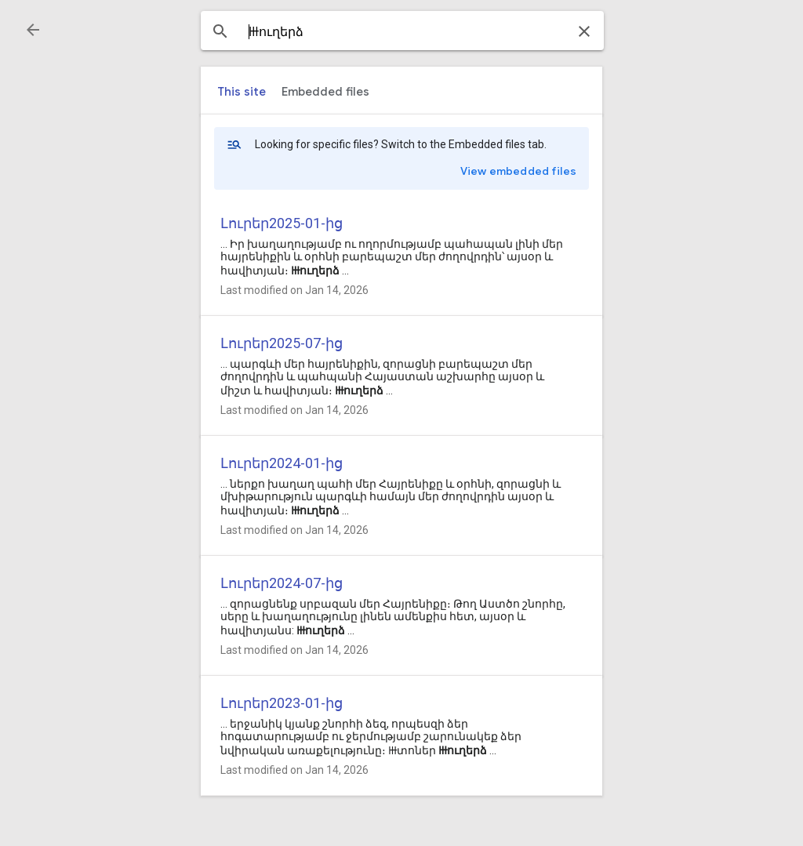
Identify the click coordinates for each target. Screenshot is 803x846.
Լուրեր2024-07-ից (281, 583)
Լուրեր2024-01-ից (281, 463)
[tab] (241, 92)
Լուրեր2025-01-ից (281, 223)
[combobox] (402, 32)
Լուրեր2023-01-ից (281, 703)
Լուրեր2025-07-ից (281, 343)
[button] (33, 30)
